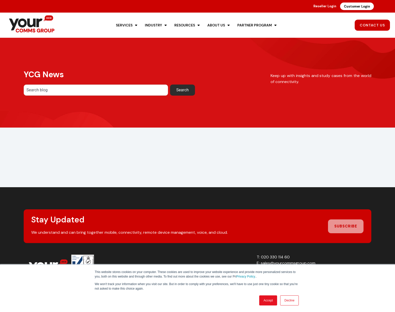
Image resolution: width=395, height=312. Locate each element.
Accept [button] (268, 300)
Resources (187, 25)
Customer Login (357, 6)
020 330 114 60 (275, 257)
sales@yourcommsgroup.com (288, 263)
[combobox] (96, 90)
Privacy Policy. (246, 276)
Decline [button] (289, 300)
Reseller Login (324, 6)
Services (126, 25)
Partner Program (257, 25)
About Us (218, 25)
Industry (156, 25)
